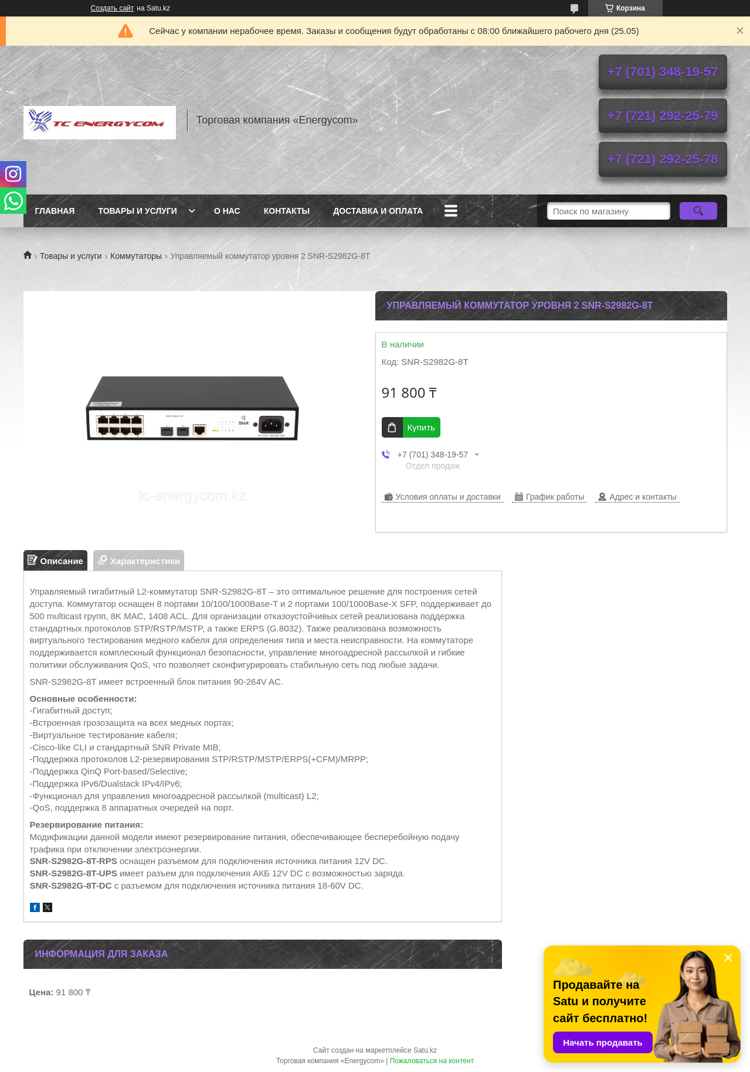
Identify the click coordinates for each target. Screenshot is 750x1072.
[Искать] (699, 211)
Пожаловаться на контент (432, 1061)
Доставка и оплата (378, 211)
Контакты (287, 211)
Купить (421, 427)
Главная (55, 211)
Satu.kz (425, 1050)
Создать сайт (112, 8)
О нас (227, 211)
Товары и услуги (137, 211)
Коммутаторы (136, 256)
